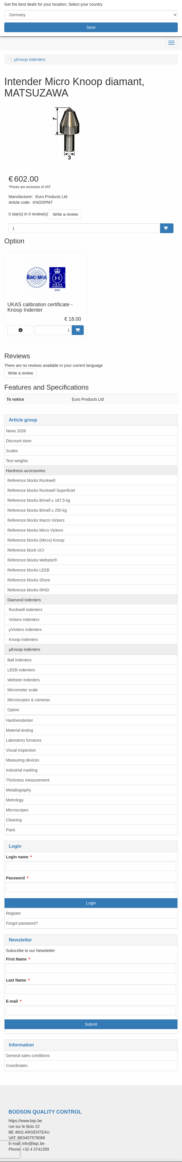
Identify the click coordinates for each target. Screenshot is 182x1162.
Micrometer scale (22, 690)
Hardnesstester (19, 720)
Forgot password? (22, 923)
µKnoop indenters (24, 649)
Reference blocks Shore (28, 580)
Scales (12, 451)
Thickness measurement (28, 780)
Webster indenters (23, 680)
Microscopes (17, 810)
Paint (10, 830)
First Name (16, 959)
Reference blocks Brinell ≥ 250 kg (37, 510)
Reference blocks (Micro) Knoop (35, 540)
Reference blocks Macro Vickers (35, 520)
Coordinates (17, 1065)
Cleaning (14, 820)
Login (91, 903)
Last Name (16, 980)
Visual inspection (21, 750)
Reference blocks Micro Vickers (35, 530)
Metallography (18, 790)
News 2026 (16, 431)
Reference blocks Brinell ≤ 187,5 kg (38, 500)
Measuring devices (22, 760)
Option (13, 710)
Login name (17, 857)
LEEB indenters (21, 670)
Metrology (14, 800)
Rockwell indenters (25, 609)
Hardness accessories (25, 470)
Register (13, 913)
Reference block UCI (25, 550)
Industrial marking (22, 770)
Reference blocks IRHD (28, 590)
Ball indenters (19, 660)
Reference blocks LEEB (28, 570)
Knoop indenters (23, 639)
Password (15, 878)
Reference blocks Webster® (32, 560)
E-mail (12, 1001)
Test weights (17, 460)
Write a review (65, 214)
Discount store (18, 441)
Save (91, 27)
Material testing (19, 730)
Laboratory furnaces (24, 740)
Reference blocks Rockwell (31, 480)
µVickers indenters (25, 629)
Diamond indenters (24, 600)
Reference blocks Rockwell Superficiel (41, 490)
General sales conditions (28, 1055)
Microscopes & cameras (28, 700)
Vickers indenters (24, 619)
